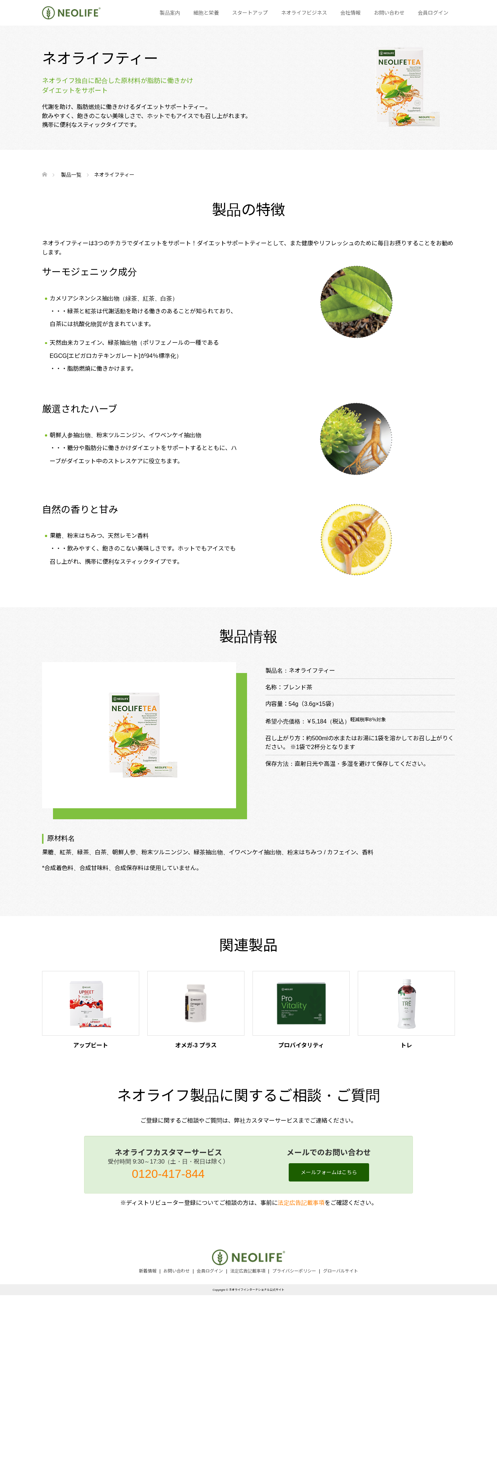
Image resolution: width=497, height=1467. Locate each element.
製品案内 (170, 13)
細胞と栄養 (206, 13)
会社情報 (350, 13)
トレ (406, 1045)
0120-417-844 (168, 1173)
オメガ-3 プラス (196, 1045)
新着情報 (147, 1271)
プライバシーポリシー (294, 1271)
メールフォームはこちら (329, 1172)
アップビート (90, 1045)
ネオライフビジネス (304, 13)
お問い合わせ (389, 13)
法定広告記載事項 (301, 1203)
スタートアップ (250, 13)
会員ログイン (433, 13)
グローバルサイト (340, 1271)
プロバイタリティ (301, 1045)
